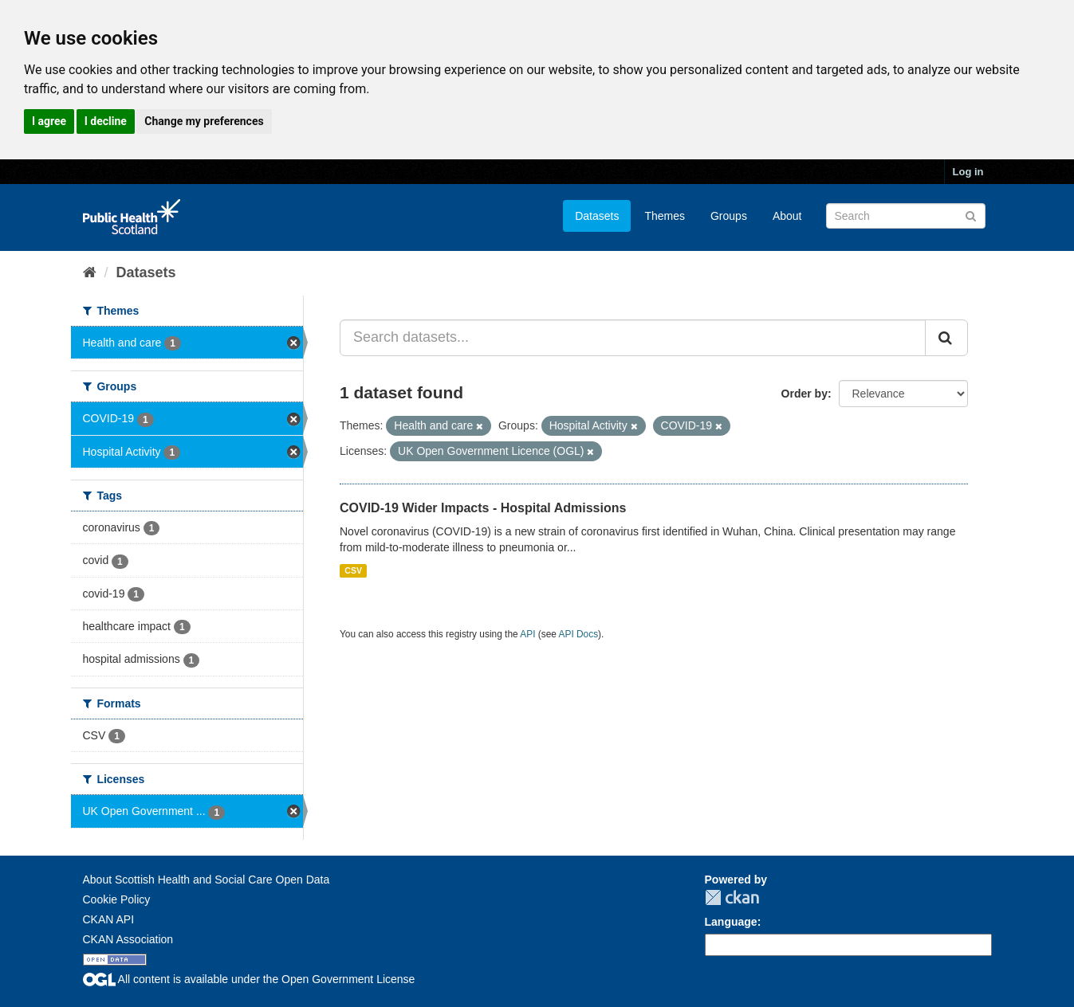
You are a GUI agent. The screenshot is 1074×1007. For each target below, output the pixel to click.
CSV (353, 570)
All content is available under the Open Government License (249, 979)
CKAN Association (128, 939)
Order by (804, 393)
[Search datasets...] (633, 337)
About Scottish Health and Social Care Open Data (206, 879)
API (527, 634)
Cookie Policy (117, 899)
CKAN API (109, 919)
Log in (968, 172)
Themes (664, 216)
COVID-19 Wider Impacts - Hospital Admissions (483, 508)
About (787, 216)
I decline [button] (106, 121)
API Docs (579, 634)
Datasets (597, 216)
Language (731, 921)
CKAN (732, 897)
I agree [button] (49, 121)
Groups (728, 216)
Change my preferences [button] (203, 121)
